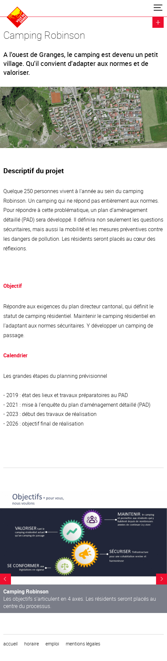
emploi (52, 644)
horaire (31, 644)
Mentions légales (83, 644)
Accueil (10, 644)
